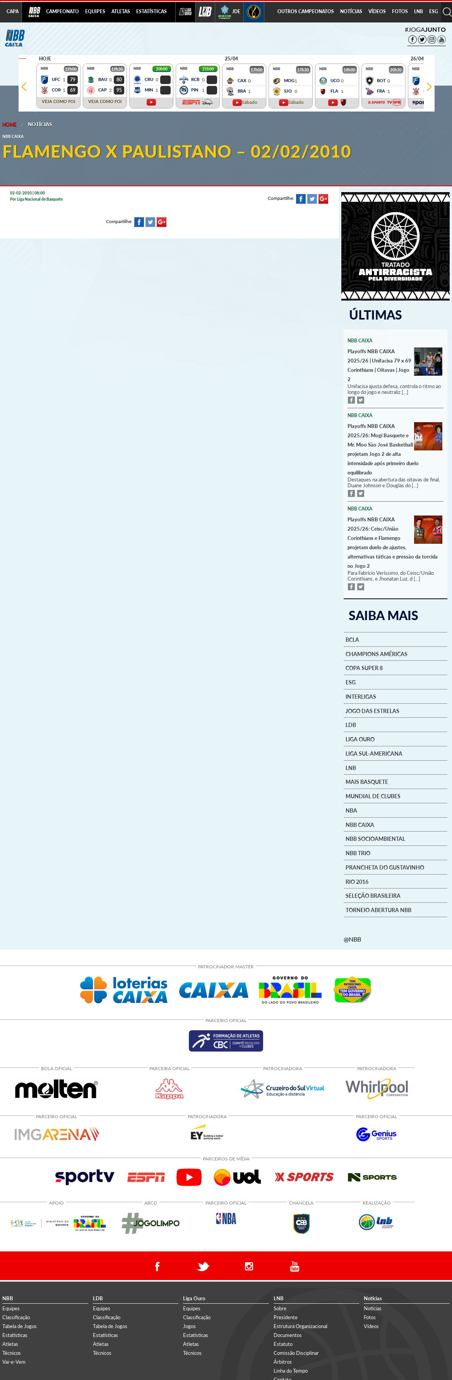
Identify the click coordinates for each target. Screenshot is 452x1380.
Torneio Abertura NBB (378, 910)
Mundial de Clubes (373, 796)
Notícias (40, 124)
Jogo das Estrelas (372, 711)
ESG (433, 11)
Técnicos (11, 1353)
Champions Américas (376, 654)
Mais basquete (367, 782)
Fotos (370, 1317)
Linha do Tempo (291, 1371)
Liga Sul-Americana (374, 754)
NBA (351, 811)
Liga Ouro (360, 739)
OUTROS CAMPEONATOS (305, 11)
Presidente (286, 1317)
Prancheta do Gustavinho (385, 867)
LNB (418, 11)
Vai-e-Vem (14, 1362)
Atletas (10, 1344)
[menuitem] (62, 12)
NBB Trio (358, 853)
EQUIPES (95, 11)
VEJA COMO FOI (58, 101)
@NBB (352, 939)
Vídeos (371, 1326)
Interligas (361, 697)
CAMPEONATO (62, 11)
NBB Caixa (360, 825)
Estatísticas (14, 1335)
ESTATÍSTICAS (151, 11)
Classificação (16, 1317)
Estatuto (283, 1344)
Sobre (280, 1308)
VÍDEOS (377, 11)
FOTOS (400, 11)
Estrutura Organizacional (300, 1326)
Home (9, 124)
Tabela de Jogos (19, 1326)
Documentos (288, 1335)
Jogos (189, 1326)
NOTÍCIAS (351, 11)
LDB (351, 725)
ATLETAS (120, 11)
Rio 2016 (357, 882)
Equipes (11, 1308)
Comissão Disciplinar (296, 1353)
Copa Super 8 (364, 668)
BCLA (352, 640)
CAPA (13, 11)
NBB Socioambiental (375, 839)
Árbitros (283, 1362)
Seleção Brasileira (373, 896)
